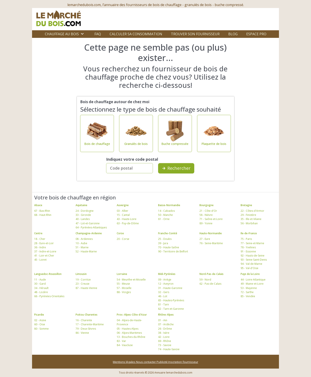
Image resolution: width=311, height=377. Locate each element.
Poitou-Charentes (86, 314)
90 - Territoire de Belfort (173, 251)
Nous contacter (146, 362)
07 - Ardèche (166, 324)
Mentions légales (124, 362)
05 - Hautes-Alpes (127, 328)
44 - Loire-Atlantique (253, 279)
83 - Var (121, 341)
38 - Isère (163, 333)
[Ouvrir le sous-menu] (82, 34)
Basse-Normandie (169, 205)
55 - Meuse (123, 284)
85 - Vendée (248, 296)
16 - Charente (84, 320)
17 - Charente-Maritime (90, 324)
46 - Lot (162, 296)
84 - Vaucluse (125, 345)
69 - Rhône (164, 341)
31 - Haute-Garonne (170, 288)
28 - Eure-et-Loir (44, 243)
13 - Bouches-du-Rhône (131, 337)
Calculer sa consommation (136, 34)
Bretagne (246, 205)
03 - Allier (122, 211)
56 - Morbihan (249, 223)
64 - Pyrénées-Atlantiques (91, 227)
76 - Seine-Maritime (211, 243)
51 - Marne (82, 247)
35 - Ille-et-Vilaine (251, 219)
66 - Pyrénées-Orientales (49, 296)
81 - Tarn (163, 304)
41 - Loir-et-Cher (44, 255)
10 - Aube (81, 243)
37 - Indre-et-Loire (45, 251)
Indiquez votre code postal (132, 159)
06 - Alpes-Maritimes (129, 333)
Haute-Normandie (210, 233)
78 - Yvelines (248, 247)
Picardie (39, 314)
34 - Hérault (41, 288)
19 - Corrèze (83, 279)
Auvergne (123, 205)
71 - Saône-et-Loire (211, 219)
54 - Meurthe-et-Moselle (131, 279)
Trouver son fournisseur (195, 34)
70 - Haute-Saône (168, 247)
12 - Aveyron (165, 284)
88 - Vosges (124, 292)
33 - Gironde (83, 215)
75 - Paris (246, 239)
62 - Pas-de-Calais (210, 284)
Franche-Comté (167, 233)
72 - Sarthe (247, 292)
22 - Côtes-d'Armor (252, 211)
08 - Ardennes (84, 239)
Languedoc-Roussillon (48, 274)
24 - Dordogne (85, 211)
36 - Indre (40, 247)
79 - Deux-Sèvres (86, 328)
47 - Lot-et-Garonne (88, 223)
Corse (120, 233)
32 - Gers (163, 292)
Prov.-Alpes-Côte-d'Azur (132, 314)
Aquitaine (81, 205)
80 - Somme (41, 328)
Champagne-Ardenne (89, 233)
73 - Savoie (164, 345)
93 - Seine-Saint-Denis (254, 259)
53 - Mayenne (249, 288)
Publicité (162, 362)
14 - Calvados (166, 211)
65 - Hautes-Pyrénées (171, 300)
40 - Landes (83, 219)
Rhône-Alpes (166, 314)
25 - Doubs (165, 239)
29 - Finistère (248, 215)
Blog (233, 34)
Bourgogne (206, 205)
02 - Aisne (40, 320)
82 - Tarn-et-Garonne (171, 309)
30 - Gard (40, 284)
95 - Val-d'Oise (249, 268)
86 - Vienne (82, 333)
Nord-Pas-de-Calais (211, 274)
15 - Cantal (123, 215)
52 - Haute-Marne (86, 251)
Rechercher (176, 168)
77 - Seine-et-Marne (252, 243)
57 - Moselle (124, 288)
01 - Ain (162, 320)
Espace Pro (256, 34)
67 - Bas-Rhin (42, 211)
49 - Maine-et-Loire (252, 284)
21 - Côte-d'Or (208, 211)
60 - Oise (39, 324)
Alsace (38, 205)
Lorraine (122, 274)
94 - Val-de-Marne (251, 264)
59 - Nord (205, 279)
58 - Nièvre (206, 215)
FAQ (97, 34)
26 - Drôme (165, 328)
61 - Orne (164, 219)
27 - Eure (204, 239)
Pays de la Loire (250, 274)
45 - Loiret (40, 259)
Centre (38, 233)
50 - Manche (165, 215)
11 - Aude (40, 279)
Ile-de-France (249, 233)
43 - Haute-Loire (126, 219)
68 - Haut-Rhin (42, 215)
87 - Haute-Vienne (86, 288)
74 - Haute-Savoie (169, 349)
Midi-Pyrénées (166, 274)
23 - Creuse (82, 284)
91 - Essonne (248, 251)
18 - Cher (39, 239)
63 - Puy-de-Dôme (128, 223)
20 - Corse (123, 239)
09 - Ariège (164, 279)
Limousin (81, 274)
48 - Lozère (41, 292)
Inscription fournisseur (183, 362)
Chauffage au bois (62, 34)
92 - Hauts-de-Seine (252, 255)
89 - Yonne (205, 223)
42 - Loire (164, 337)
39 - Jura (163, 243)
